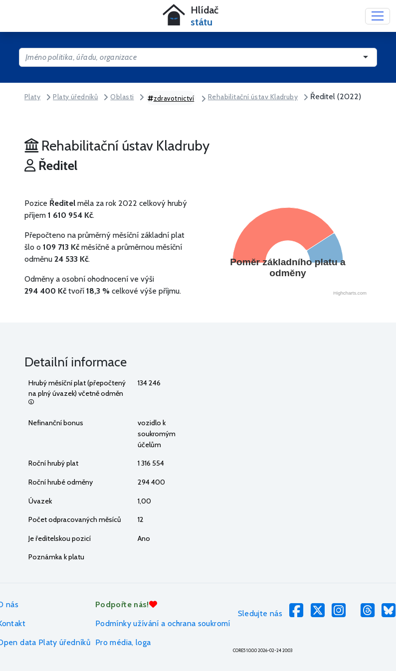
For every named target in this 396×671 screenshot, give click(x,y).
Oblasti (122, 96)
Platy (32, 96)
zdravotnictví (171, 98)
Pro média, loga (123, 642)
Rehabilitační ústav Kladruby (253, 96)
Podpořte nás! (126, 604)
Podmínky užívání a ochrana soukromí (162, 623)
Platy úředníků (75, 96)
